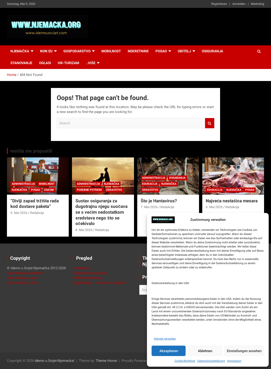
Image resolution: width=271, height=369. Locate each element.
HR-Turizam (68, 63)
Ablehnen (205, 351)
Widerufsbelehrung (87, 278)
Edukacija (149, 183)
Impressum (234, 361)
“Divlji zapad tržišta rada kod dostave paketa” (34, 203)
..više (90, 63)
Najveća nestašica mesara (232, 200)
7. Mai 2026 (149, 207)
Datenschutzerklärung (211, 361)
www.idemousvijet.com (25, 273)
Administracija (23, 183)
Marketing (257, 4)
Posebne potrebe (89, 189)
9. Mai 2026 (18, 213)
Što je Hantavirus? (159, 200)
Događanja (177, 177)
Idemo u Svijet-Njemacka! (54, 361)
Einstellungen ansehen (244, 351)
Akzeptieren (168, 351)
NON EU (46, 51)
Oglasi (45, 63)
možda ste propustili (31, 151)
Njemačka (19, 51)
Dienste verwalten (165, 338)
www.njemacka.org (21, 278)
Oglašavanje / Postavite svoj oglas (99, 283)
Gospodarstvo (76, 51)
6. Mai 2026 (214, 207)
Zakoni (49, 189)
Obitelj (184, 51)
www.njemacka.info (22, 283)
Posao (161, 51)
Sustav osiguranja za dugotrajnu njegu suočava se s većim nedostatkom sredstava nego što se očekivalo (101, 212)
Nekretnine (138, 51)
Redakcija (37, 213)
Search (209, 123)
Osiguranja (212, 51)
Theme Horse (106, 361)
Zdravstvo (114, 189)
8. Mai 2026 (83, 230)
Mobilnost (111, 51)
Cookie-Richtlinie (184, 361)
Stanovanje (21, 63)
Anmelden (239, 4)
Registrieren (219, 4)
